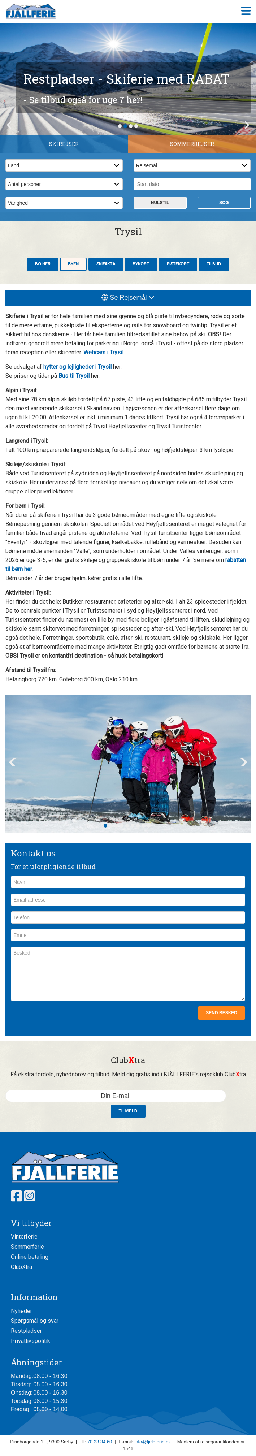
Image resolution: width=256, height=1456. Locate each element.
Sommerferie (27, 1246)
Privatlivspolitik (30, 1341)
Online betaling (29, 1256)
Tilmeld (128, 1111)
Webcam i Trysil (103, 352)
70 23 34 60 (99, 1441)
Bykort (141, 264)
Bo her (43, 264)
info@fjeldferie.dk (152, 1441)
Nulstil (160, 202)
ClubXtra (21, 1266)
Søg (224, 202)
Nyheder (21, 1311)
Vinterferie (24, 1236)
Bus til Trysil (74, 375)
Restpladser (26, 1330)
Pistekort (178, 264)
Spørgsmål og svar (34, 1320)
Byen (73, 264)
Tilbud (214, 264)
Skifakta (105, 264)
